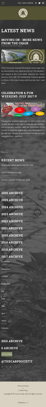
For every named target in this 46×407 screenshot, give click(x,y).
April (3, 313)
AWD (27, 403)
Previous (4, 152)
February (4, 328)
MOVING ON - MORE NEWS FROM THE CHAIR (21, 41)
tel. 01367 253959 (25, 3)
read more (18, 136)
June (3, 298)
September (5, 284)
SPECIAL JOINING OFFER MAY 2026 (15, 180)
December (5, 261)
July (2, 291)
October (4, 276)
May (3, 306)
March (3, 321)
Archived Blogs (6, 354)
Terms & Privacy (23, 386)
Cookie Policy (23, 390)
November (5, 269)
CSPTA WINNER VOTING (11, 172)
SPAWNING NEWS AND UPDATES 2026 (17, 165)
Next (43, 152)
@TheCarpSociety (16, 361)
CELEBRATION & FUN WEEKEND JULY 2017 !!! (19, 94)
